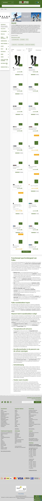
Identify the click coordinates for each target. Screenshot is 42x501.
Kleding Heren (3, 416)
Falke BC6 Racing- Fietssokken (16, 247)
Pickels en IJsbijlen (4, 447)
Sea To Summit (17, 424)
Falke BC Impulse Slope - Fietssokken (33, 167)
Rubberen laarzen (4, 448)
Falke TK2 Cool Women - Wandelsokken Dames (17, 108)
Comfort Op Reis (3, 420)
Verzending (17, 436)
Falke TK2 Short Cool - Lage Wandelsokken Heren (17, 148)
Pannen (2, 446)
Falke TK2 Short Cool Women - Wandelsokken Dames (33, 206)
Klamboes (30, 426)
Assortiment (7, 2)
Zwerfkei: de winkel (18, 440)
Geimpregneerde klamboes (5, 437)
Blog (15, 443)
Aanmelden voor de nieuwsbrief (20, 447)
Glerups (16, 411)
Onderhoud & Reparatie (6, 431)
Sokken (2, 410)
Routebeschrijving (18, 437)
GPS (1, 439)
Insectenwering (31, 421)
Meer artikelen (26, 251)
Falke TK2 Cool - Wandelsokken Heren (32, 89)
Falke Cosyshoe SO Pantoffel (16, 167)
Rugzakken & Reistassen (5, 413)
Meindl (16, 410)
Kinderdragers (31, 425)
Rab (15, 419)
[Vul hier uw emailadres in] (28, 402)
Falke (16, 423)
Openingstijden (17, 433)
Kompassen (3, 443)
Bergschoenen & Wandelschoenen (6, 432)
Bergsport (2, 412)
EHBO (30, 417)
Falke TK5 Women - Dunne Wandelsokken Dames (17, 129)
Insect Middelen (3, 421)
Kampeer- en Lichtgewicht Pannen (34, 424)
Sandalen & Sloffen (4, 423)
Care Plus (16, 420)
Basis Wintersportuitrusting (33, 412)
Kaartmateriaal (31, 423)
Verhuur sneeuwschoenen (19, 439)
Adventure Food (17, 417)
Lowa (16, 412)
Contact (16, 432)
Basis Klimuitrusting (32, 411)
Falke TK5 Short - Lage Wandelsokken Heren (32, 247)
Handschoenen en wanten (33, 419)
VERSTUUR (37, 402)
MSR (15, 416)
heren (12, 29)
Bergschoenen (3, 418)
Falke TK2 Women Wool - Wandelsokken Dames (33, 129)
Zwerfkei (16, 421)
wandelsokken (13, 31)
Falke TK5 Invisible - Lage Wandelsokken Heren (17, 186)
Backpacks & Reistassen (33, 410)
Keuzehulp (31, 408)
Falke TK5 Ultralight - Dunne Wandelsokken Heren (32, 109)
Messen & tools (3, 444)
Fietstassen (31, 418)
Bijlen (30, 413)
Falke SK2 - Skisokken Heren (16, 69)
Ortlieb (16, 425)
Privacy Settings (21, 493)
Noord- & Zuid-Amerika (4, 417)
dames (38, 28)
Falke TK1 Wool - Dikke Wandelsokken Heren (17, 228)
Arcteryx (16, 413)
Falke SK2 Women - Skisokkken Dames (32, 70)
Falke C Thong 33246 (34, 185)
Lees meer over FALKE (14, 35)
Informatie (17, 431)
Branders (2, 436)
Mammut (16, 426)
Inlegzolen (30, 420)
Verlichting (2, 426)
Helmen (2, 440)
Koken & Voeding (4, 411)
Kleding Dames (3, 425)
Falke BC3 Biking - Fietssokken (32, 148)
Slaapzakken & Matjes (4, 419)
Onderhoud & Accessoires (5, 424)
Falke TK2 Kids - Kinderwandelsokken (32, 228)
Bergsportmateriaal (4, 433)
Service (16, 438)
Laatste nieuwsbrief (18, 446)
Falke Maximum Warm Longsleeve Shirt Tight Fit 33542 (17, 207)
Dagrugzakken (31, 416)
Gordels (2, 438)
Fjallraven (16, 418)
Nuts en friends (3, 445)
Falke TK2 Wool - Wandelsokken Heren (16, 89)
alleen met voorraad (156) (30, 50)
